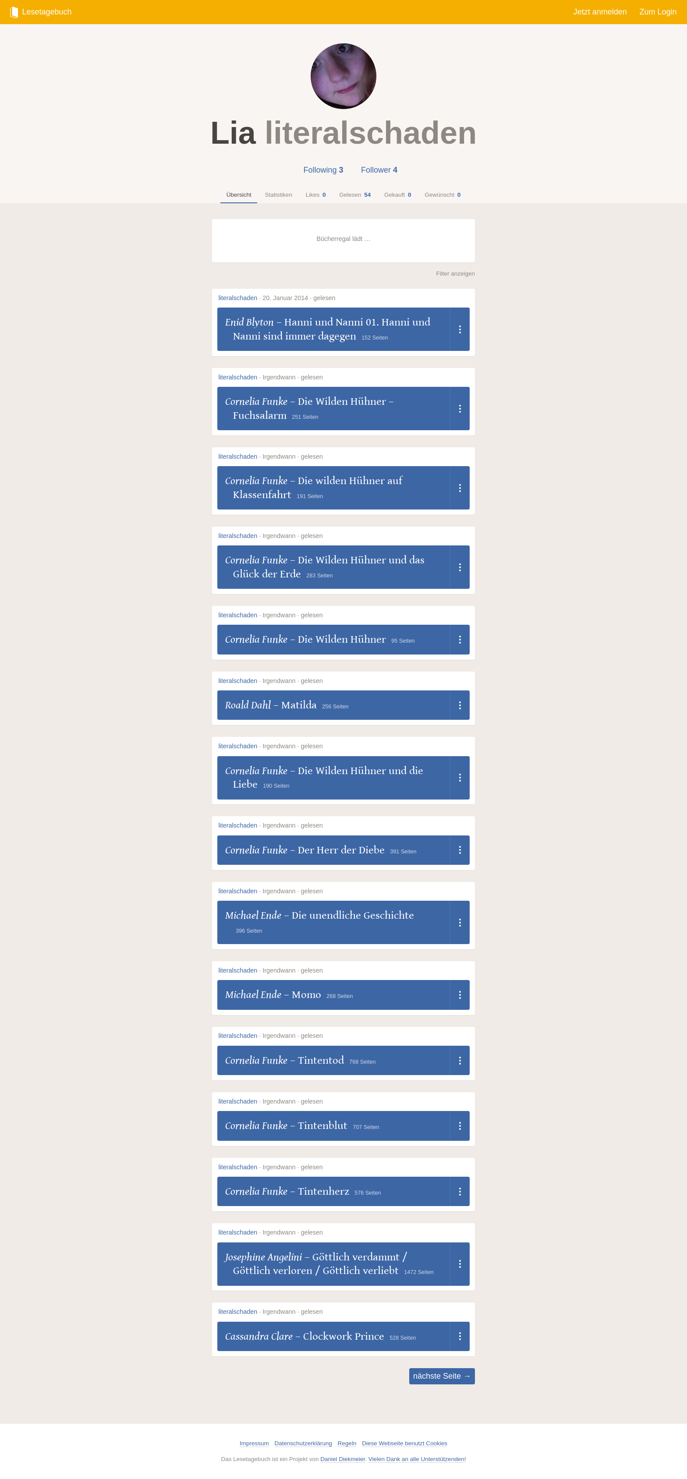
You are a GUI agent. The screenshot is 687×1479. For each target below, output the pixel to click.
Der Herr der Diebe (341, 850)
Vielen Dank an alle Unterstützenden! (417, 1459)
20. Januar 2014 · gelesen (298, 297)
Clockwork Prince (343, 1336)
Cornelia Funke (256, 401)
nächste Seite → (442, 1376)
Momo (306, 994)
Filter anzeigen (455, 273)
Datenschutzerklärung (303, 1443)
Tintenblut (322, 1125)
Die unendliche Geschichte (353, 915)
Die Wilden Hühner (342, 639)
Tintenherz (323, 1191)
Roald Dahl (248, 705)
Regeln (347, 1443)
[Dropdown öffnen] (460, 329)
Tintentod (321, 1060)
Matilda (299, 705)
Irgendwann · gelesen (292, 377)
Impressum (254, 1443)
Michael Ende (253, 915)
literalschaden (237, 297)
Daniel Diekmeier (342, 1459)
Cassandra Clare (259, 1336)
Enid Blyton (249, 322)
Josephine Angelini (263, 1257)
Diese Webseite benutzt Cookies (404, 1443)
